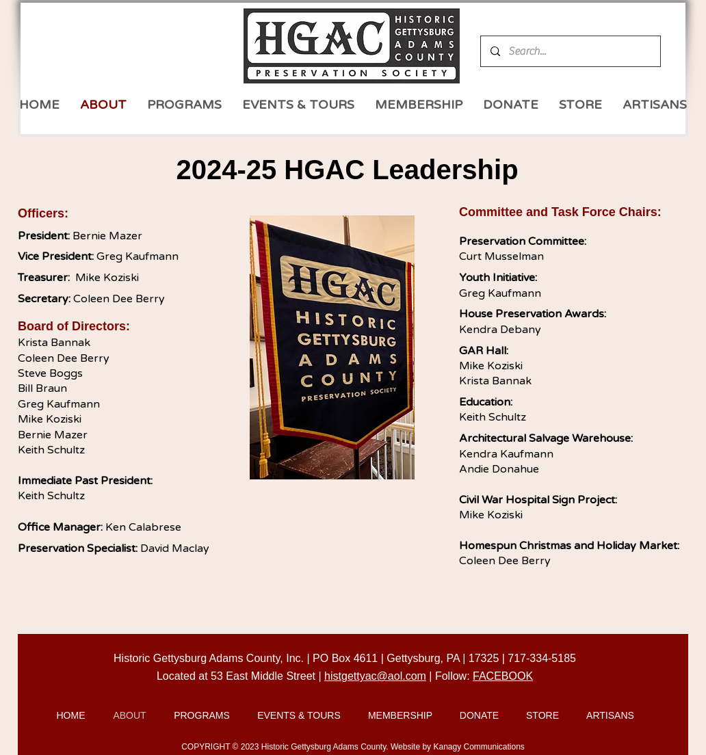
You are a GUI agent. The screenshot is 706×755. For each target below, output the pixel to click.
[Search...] (569, 51)
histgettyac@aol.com (375, 676)
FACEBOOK (503, 676)
